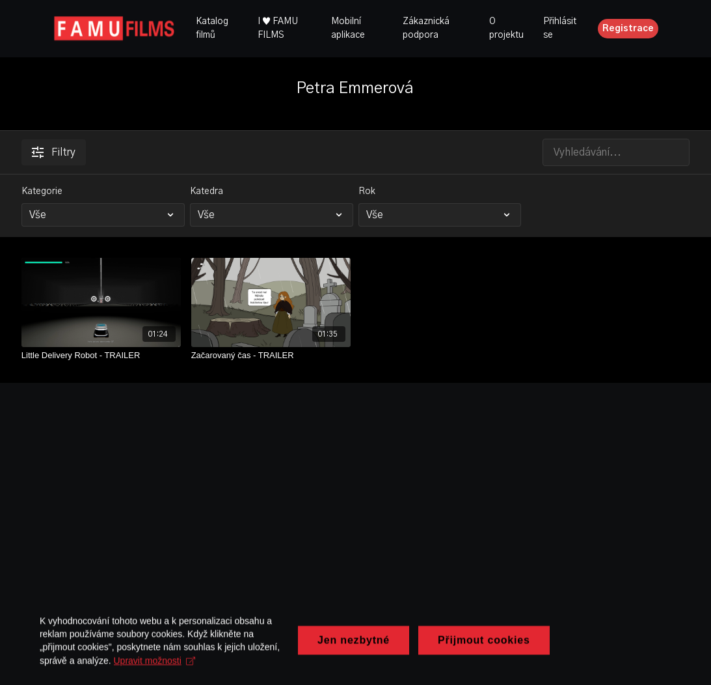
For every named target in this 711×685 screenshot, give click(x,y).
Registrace (628, 28)
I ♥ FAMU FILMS (278, 28)
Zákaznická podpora (426, 28)
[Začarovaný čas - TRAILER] (271, 355)
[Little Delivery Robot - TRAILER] (101, 355)
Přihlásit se (559, 28)
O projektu (506, 28)
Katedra (206, 191)
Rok (366, 191)
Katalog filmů (212, 28)
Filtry (53, 152)
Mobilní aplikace (348, 28)
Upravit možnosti (160, 666)
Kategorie (41, 191)
